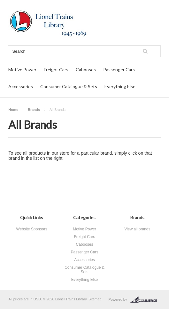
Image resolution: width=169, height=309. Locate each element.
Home (13, 110)
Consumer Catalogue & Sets (68, 86)
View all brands (137, 229)
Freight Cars (56, 69)
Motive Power (22, 69)
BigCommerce (145, 299)
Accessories (20, 86)
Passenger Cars (119, 69)
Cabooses (86, 69)
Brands (34, 110)
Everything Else (119, 86)
